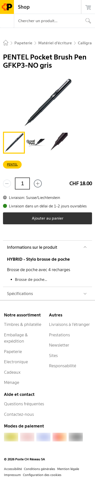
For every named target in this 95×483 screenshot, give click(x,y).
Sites (53, 355)
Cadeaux (12, 372)
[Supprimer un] (7, 183)
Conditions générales (39, 469)
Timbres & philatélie (22, 324)
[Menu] (7, 21)
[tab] (14, 143)
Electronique (16, 361)
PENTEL (12, 164)
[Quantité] (22, 183)
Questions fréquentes (24, 403)
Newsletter (59, 345)
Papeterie (13, 351)
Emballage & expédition (16, 338)
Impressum (12, 475)
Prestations (59, 334)
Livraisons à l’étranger (69, 324)
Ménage (11, 382)
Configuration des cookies (42, 475)
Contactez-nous (19, 414)
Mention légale (68, 469)
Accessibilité (13, 469)
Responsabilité (62, 365)
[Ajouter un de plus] (38, 183)
